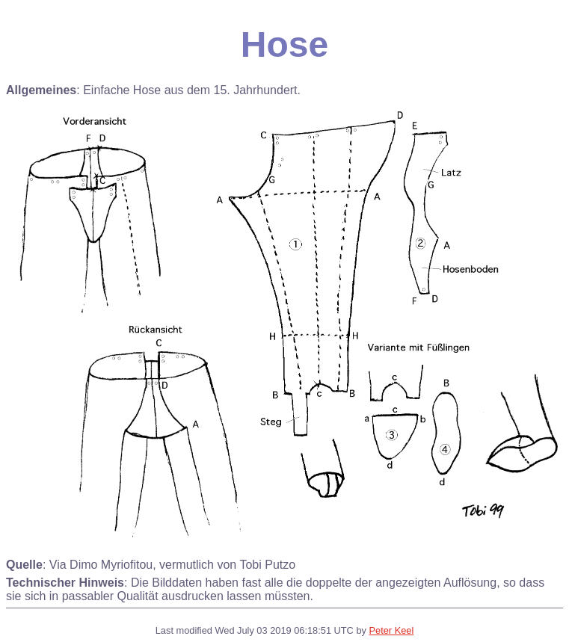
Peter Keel (391, 630)
